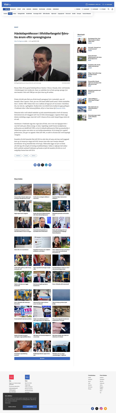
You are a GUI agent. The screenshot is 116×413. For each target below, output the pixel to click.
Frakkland (18, 155)
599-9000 (13, 392)
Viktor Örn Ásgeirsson (19, 41)
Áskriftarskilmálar (29, 390)
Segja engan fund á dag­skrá (21, 213)
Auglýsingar (27, 385)
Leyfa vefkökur (30, 406)
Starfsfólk (27, 392)
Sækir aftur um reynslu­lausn (21, 249)
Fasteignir (102, 379)
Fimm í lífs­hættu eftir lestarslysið (60, 284)
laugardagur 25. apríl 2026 (94, 4)
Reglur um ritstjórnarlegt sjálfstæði (15, 384)
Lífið (89, 383)
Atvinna (101, 381)
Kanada (26, 155)
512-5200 (29, 383)
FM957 (101, 389)
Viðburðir (102, 383)
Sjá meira (42, 358)
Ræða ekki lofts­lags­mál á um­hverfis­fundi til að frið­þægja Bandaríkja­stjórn (59, 232)
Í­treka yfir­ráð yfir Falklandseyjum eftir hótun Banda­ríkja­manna (95, 57)
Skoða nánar (8, 402)
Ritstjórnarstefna (29, 388)
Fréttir (89, 377)
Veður (101, 385)
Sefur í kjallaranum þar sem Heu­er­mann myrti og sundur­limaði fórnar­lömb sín (61, 251)
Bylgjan (101, 387)
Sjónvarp (90, 387)
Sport (89, 381)
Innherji (101, 377)
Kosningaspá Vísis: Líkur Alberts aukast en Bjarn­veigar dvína (94, 40)
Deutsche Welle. (61, 108)
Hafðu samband (28, 387)
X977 (101, 390)
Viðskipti (90, 379)
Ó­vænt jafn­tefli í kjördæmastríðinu (23, 319)
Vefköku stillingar (12, 406)
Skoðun (90, 385)
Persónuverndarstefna (14, 386)
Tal (100, 392)
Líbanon (33, 155)
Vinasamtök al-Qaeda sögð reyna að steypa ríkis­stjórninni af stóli (94, 83)
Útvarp (89, 389)
